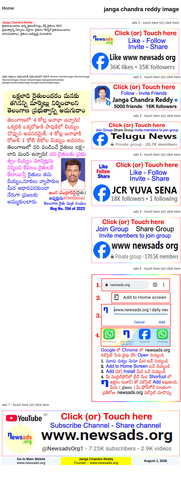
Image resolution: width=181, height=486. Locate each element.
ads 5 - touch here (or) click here (156, 211)
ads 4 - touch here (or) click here (156, 154)
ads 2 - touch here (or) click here (156, 77)
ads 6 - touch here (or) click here (156, 268)
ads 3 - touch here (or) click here (156, 116)
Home (8, 8)
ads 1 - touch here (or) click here (155, 23)
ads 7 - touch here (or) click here (25, 405)
